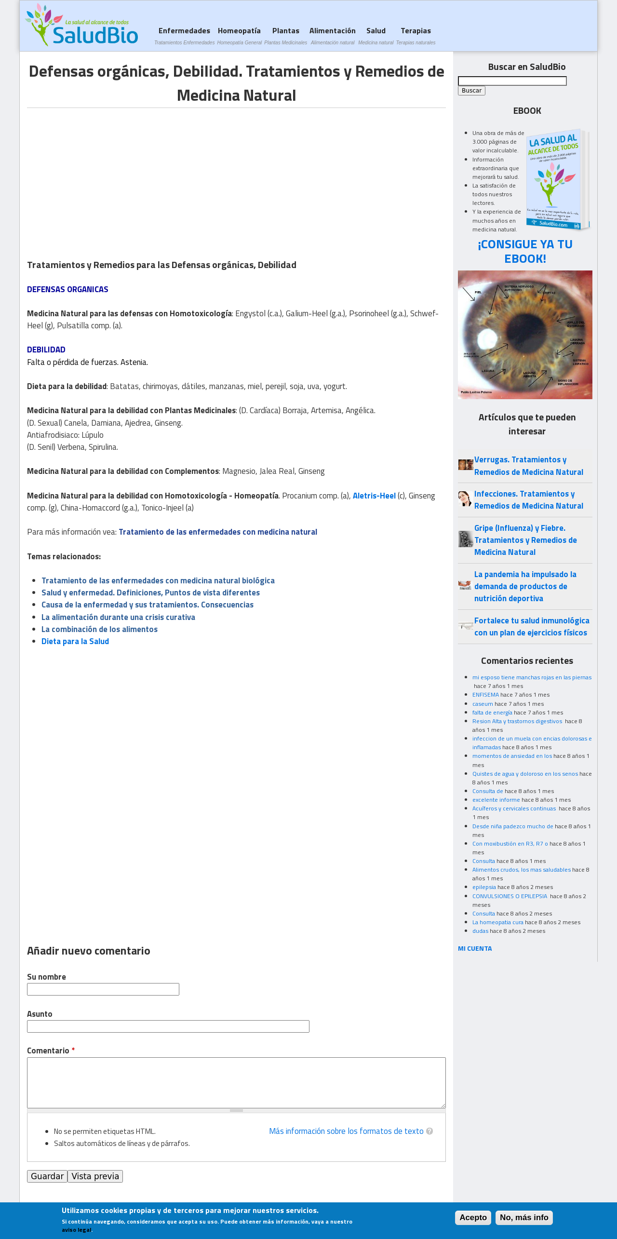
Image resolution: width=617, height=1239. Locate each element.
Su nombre (46, 977)
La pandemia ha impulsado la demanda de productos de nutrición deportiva (525, 586)
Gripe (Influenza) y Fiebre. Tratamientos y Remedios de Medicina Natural (525, 540)
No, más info (524, 1217)
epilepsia (484, 886)
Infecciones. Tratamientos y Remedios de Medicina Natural (528, 499)
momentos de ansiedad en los (512, 755)
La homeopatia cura (497, 922)
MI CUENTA (475, 948)
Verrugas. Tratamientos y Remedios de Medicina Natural (528, 465)
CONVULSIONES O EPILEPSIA (510, 896)
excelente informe (496, 799)
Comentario (51, 1051)
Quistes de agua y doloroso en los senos (525, 773)
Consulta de (487, 790)
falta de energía (492, 712)
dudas (480, 930)
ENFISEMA (485, 694)
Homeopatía (239, 35)
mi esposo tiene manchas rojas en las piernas (531, 677)
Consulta (483, 860)
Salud (375, 35)
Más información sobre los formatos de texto (346, 1131)
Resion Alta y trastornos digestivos (517, 721)
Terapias (416, 35)
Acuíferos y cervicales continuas (514, 808)
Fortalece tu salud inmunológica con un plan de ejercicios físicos (532, 626)
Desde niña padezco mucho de (512, 826)
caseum (482, 703)
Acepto (473, 1217)
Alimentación (332, 35)
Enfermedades (184, 35)
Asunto (40, 1014)
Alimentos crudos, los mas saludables (521, 869)
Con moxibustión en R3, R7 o (510, 843)
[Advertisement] (108, 175)
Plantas (285, 35)
